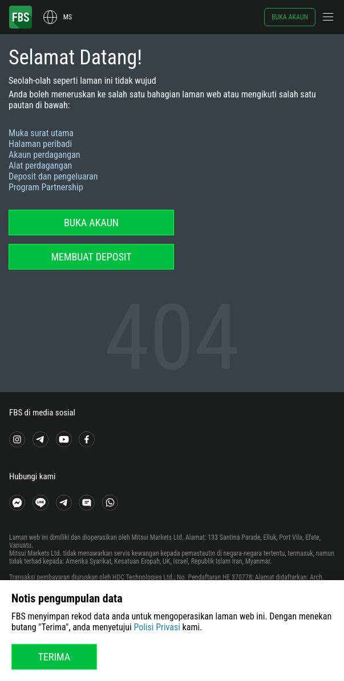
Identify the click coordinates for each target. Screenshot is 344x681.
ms (67, 17)
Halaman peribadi (40, 143)
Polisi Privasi (156, 627)
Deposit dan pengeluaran (53, 176)
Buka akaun (290, 17)
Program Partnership (46, 187)
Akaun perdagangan (44, 154)
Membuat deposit (91, 257)
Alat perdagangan (40, 165)
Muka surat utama (41, 133)
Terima (54, 657)
